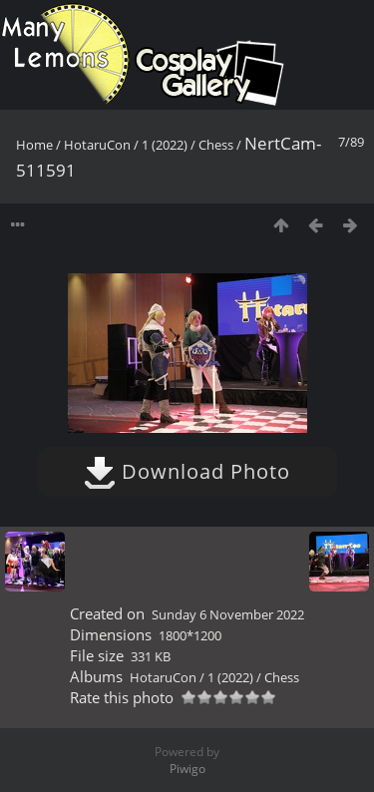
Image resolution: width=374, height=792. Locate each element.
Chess (215, 145)
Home (34, 145)
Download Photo (187, 471)
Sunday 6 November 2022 (228, 614)
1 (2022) (164, 145)
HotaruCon (97, 145)
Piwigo (187, 768)
